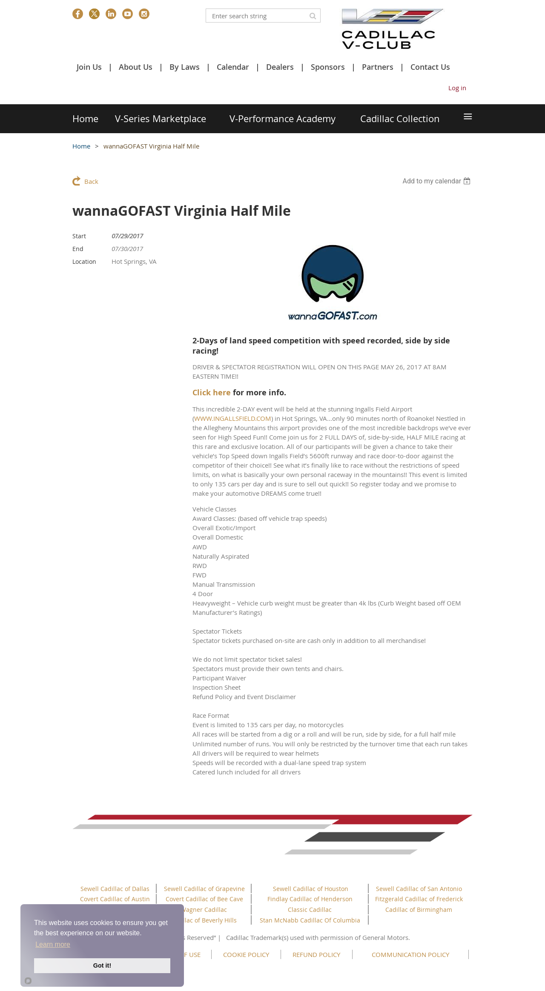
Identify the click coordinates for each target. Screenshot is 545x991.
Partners (377, 67)
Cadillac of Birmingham (418, 909)
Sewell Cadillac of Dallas (114, 889)
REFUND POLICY (316, 954)
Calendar (233, 67)
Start (79, 236)
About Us (135, 67)
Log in (457, 87)
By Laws (184, 67)
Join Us (89, 67)
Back (91, 181)
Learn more (52, 944)
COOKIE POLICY (246, 954)
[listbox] (437, 181)
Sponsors (328, 67)
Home (81, 146)
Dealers (280, 67)
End (77, 249)
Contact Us (430, 67)
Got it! (102, 965)
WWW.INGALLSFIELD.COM (232, 418)
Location (84, 261)
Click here (211, 392)
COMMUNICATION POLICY (410, 954)
